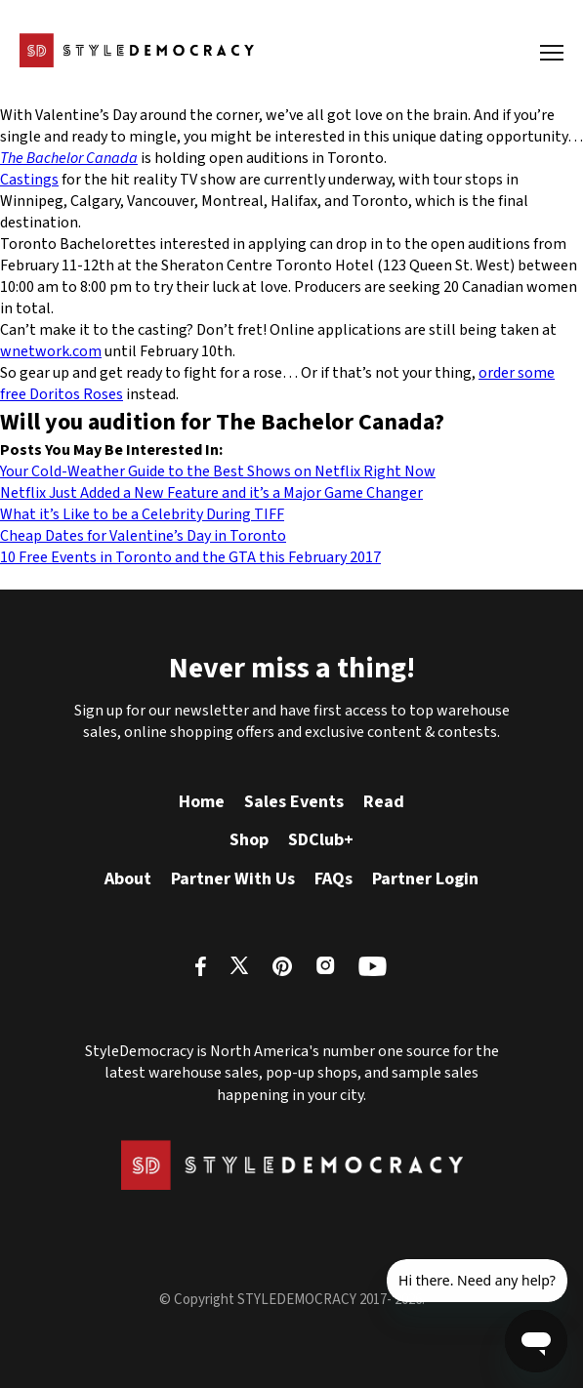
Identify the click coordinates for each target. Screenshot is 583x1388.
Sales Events (294, 802)
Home (202, 802)
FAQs (333, 879)
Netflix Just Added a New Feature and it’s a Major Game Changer (211, 493)
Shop (249, 840)
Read (383, 802)
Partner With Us (233, 879)
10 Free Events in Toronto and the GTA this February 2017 (190, 557)
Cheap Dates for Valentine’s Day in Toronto (143, 536)
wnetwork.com (51, 351)
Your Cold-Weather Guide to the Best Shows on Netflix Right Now (218, 471)
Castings (29, 179)
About (127, 879)
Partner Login (425, 879)
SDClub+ (321, 840)
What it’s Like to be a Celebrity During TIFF (142, 514)
